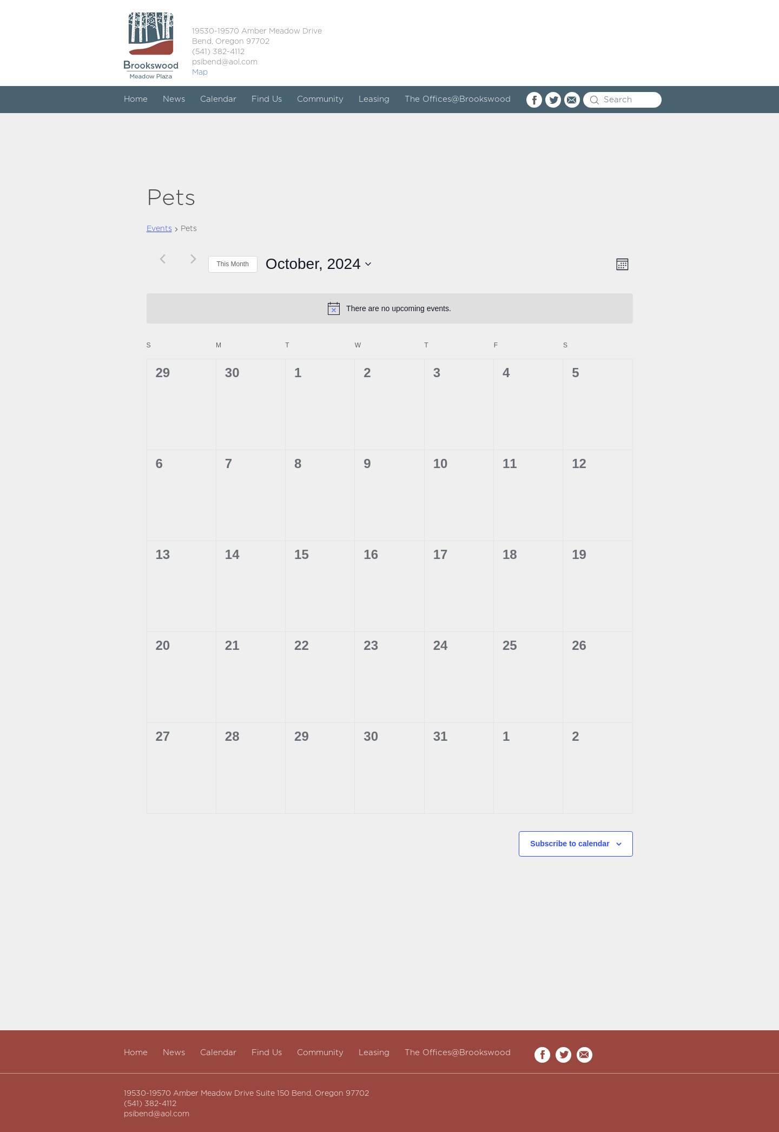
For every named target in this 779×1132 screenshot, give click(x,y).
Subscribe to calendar (569, 843)
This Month (233, 264)
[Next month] (193, 258)
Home (136, 99)
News (174, 99)
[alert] (390, 308)
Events (159, 229)
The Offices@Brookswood (458, 99)
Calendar (218, 99)
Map (200, 72)
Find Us (267, 99)
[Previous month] (162, 258)
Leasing (374, 99)
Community (320, 99)
